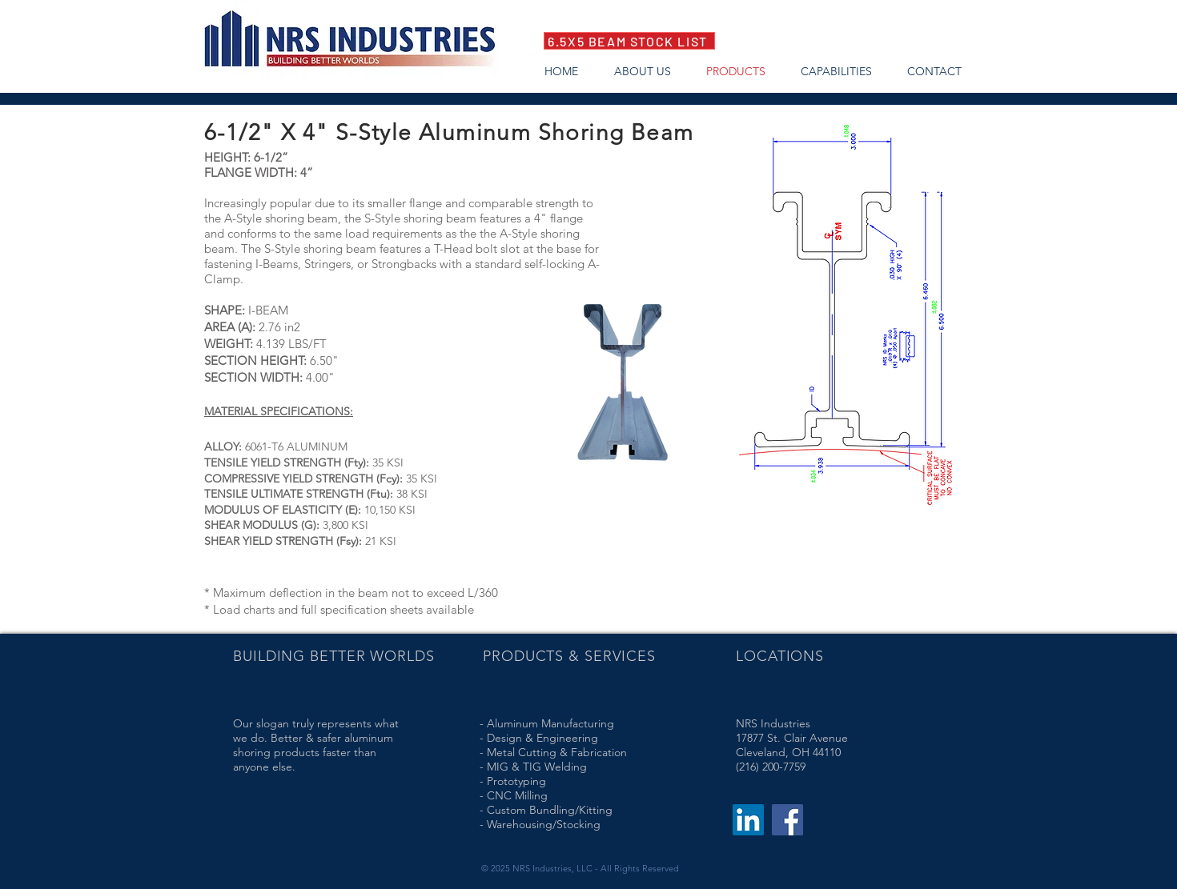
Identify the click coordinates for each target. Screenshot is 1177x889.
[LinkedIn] (748, 819)
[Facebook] (787, 819)
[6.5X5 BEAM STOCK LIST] (629, 41)
